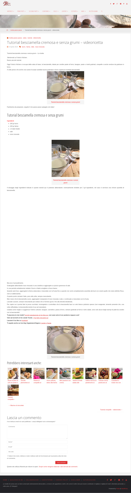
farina (28, 47)
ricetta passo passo (16, 30)
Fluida (117, 488)
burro (23, 47)
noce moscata (40, 47)
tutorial (30, 38)
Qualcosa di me (16, 480)
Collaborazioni (32, 480)
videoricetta (37, 38)
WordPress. (124, 488)
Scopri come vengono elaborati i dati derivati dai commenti (58, 466)
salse (24, 38)
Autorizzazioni (89, 480)
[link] (102, 11)
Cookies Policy (62, 480)
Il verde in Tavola (46, 323)
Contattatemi (47, 480)
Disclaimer (75, 480)
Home (5, 480)
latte (32, 47)
